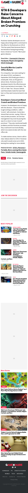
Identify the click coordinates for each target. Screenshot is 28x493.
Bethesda (16, 264)
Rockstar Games (17, 158)
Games (3, 7)
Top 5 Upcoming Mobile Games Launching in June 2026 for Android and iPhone (20, 231)
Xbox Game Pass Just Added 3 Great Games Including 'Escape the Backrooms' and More (13, 454)
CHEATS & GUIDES (20, 470)
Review (15, 238)
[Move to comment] (20, 36)
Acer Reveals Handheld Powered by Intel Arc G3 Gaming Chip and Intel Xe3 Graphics (20, 281)
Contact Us (12, 476)
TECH (14, 277)
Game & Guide (8, 162)
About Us (5, 476)
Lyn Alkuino (5, 32)
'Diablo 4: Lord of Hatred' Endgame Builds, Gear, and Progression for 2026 (13, 433)
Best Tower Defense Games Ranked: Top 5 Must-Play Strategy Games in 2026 (14, 389)
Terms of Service (21, 476)
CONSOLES (5, 470)
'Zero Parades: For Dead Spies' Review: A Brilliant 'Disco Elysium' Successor (20, 242)
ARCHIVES (20, 473)
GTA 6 (9, 158)
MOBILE (7, 473)
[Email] (17, 36)
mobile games (17, 227)
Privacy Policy (14, 479)
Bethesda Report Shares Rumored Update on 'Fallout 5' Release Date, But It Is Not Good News (19, 269)
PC (12, 470)
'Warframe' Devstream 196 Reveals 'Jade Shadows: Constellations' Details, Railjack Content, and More (14, 255)
